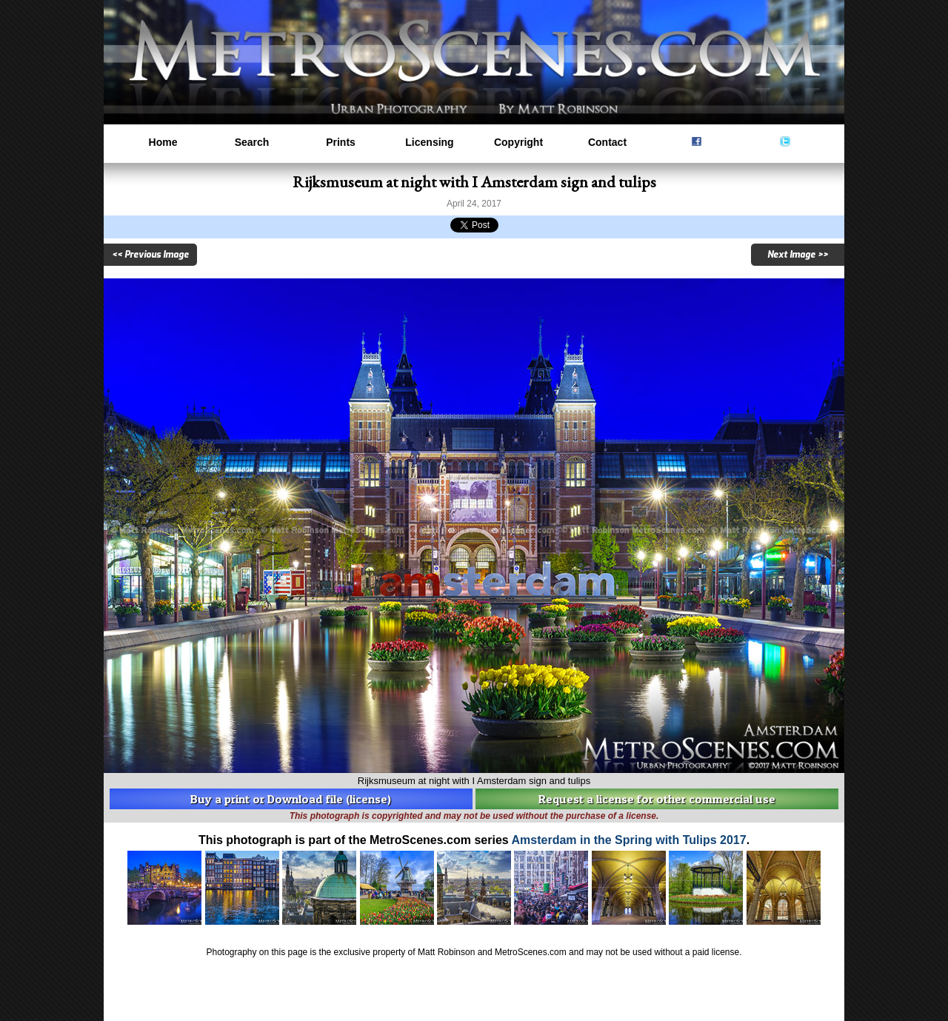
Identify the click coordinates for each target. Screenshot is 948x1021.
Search (252, 142)
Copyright (518, 142)
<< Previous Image (150, 255)
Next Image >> (797, 255)
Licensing (429, 142)
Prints (341, 142)
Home (163, 142)
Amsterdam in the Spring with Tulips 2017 (629, 840)
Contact (607, 142)
